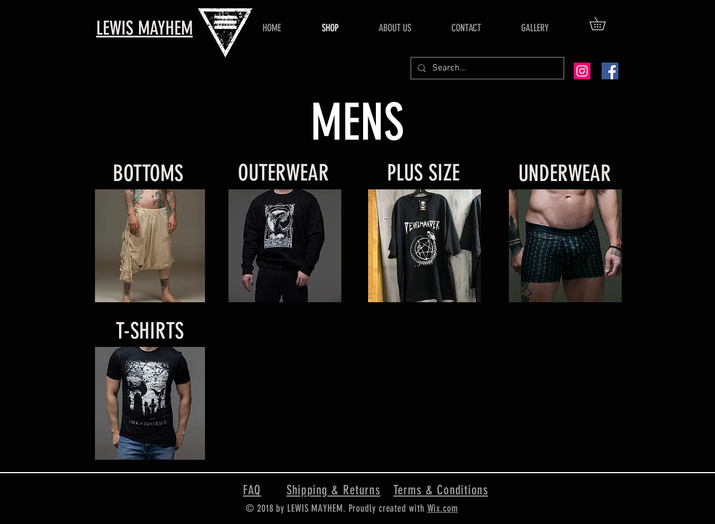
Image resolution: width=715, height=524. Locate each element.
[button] (603, 23)
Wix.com (442, 508)
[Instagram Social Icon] (582, 71)
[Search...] (486, 68)
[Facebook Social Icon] (610, 71)
